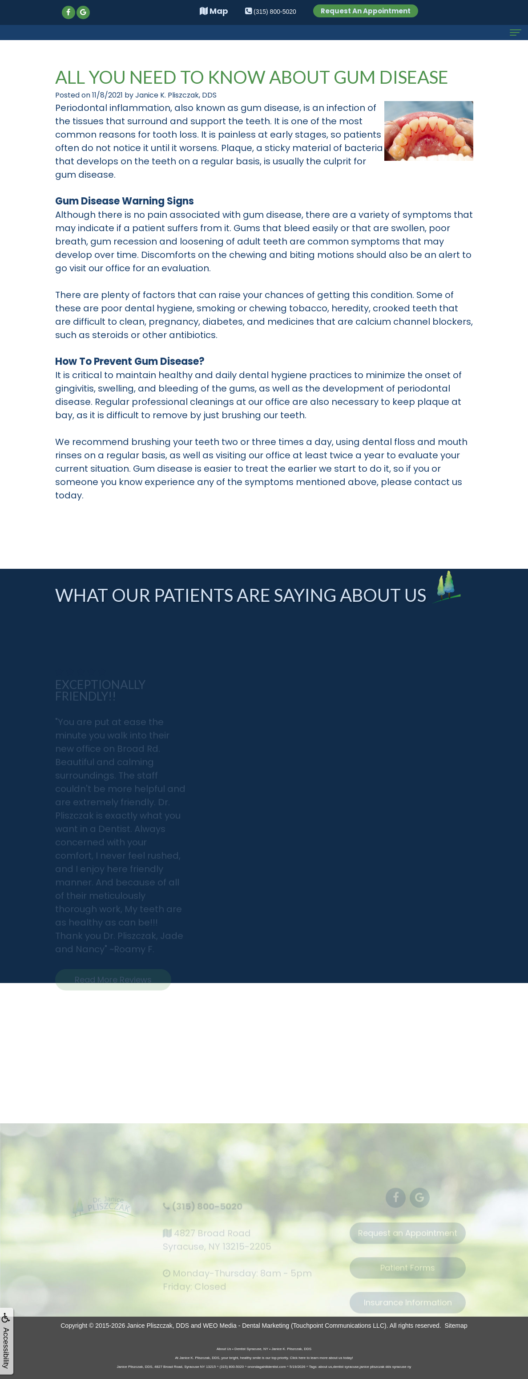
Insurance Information (408, 1307)
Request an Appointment (407, 1238)
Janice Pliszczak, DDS (158, 1325)
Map (214, 10)
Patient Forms (407, 1272)
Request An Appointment (366, 11)
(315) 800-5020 (207, 1211)
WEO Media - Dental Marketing (246, 1325)
